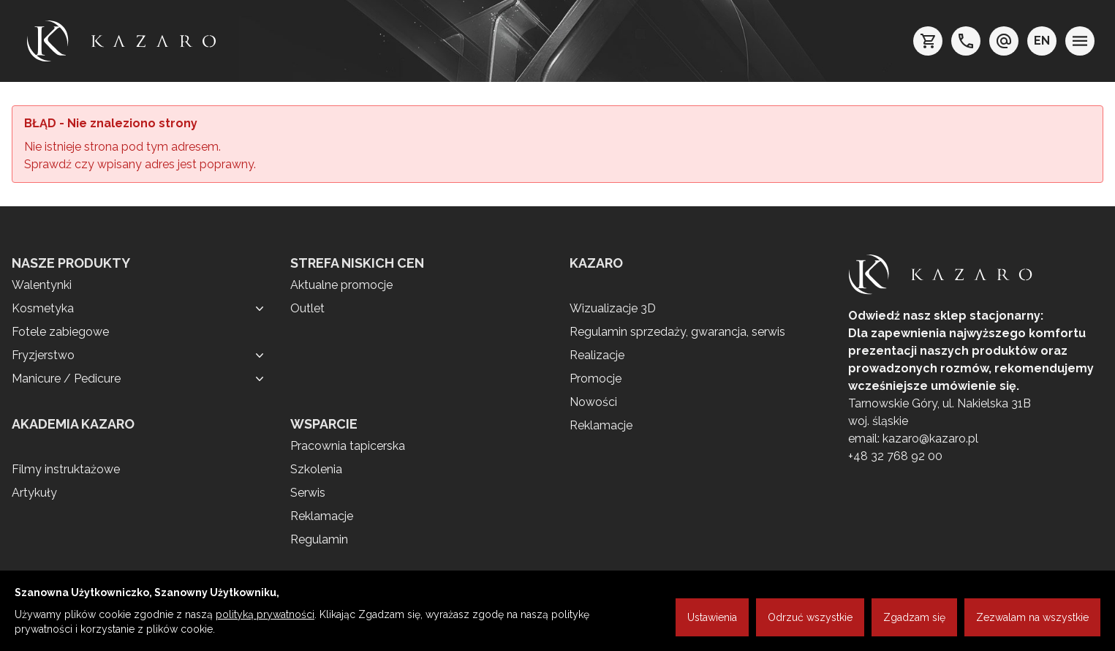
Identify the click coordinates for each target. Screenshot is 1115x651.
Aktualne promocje (341, 285)
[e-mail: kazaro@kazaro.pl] (1003, 41)
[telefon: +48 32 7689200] (965, 41)
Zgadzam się (914, 617)
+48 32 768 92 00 (895, 456)
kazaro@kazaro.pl (930, 438)
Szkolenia (316, 469)
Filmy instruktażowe (66, 469)
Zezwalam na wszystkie (1032, 617)
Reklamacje (321, 516)
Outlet (307, 308)
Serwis (307, 493)
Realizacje (597, 355)
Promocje (595, 378)
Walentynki (42, 285)
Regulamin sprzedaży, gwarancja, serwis (677, 332)
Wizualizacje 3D (613, 308)
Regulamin (319, 539)
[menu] (1080, 41)
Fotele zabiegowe (60, 332)
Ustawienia (712, 617)
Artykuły (34, 493)
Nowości (593, 402)
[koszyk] (927, 41)
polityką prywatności (265, 614)
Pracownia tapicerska (347, 446)
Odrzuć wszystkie (810, 617)
